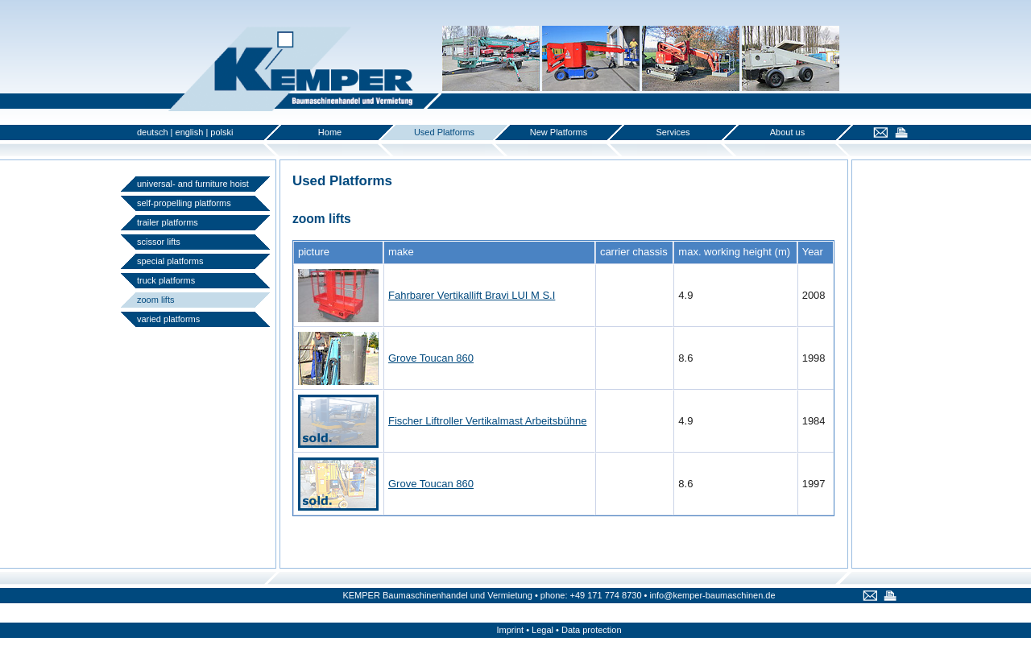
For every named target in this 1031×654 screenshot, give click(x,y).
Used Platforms (444, 132)
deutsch (152, 132)
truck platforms (166, 280)
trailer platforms (167, 222)
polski (221, 132)
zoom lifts (155, 299)
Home (330, 132)
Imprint (510, 630)
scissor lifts (158, 241)
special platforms (170, 261)
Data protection (591, 630)
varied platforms (168, 319)
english (190, 132)
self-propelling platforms (184, 203)
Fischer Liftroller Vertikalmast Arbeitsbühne (487, 421)
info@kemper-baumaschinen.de (712, 595)
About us (787, 132)
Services (672, 132)
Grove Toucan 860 (431, 358)
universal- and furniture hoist (193, 183)
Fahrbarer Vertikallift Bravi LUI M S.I (471, 295)
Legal (542, 630)
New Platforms (559, 132)
